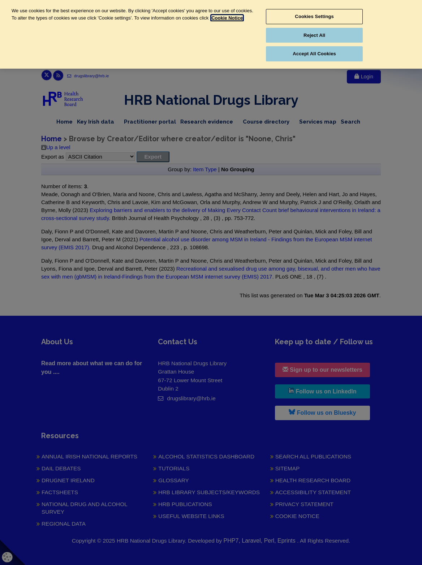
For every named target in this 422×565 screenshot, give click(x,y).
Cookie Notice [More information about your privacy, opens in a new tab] (227, 18)
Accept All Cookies (314, 53)
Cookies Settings (314, 16)
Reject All (314, 35)
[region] (211, 34)
